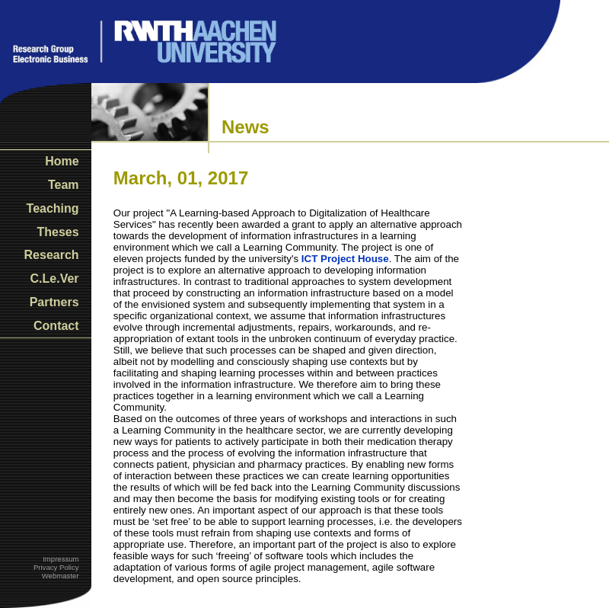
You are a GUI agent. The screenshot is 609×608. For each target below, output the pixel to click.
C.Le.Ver (54, 278)
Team (63, 184)
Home (61, 161)
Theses (57, 232)
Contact (56, 325)
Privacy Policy (56, 567)
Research (51, 254)
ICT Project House (345, 258)
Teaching (53, 208)
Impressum (60, 559)
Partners (54, 302)
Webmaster (60, 575)
